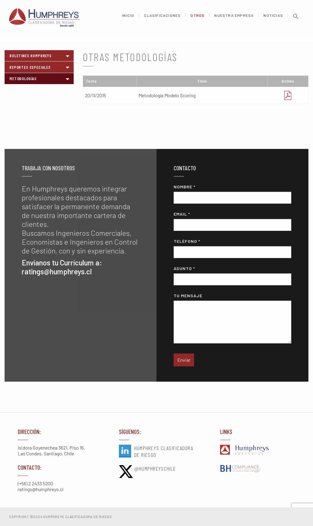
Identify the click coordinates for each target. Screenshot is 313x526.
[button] (296, 21)
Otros (197, 18)
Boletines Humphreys (30, 55)
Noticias (273, 18)
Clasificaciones (162, 18)
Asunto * (232, 275)
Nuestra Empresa (234, 18)
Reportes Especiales (30, 67)
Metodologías (23, 78)
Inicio (128, 18)
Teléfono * (232, 248)
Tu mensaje (232, 318)
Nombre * (232, 194)
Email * (232, 221)
